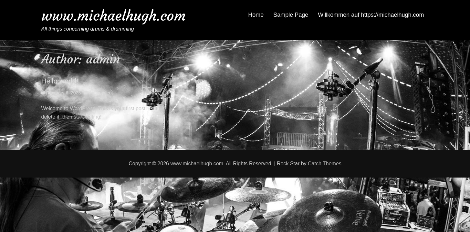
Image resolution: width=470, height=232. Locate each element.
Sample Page (290, 15)
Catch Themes (324, 163)
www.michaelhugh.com (113, 15)
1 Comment (101, 92)
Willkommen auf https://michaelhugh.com (371, 15)
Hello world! (59, 81)
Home (256, 15)
